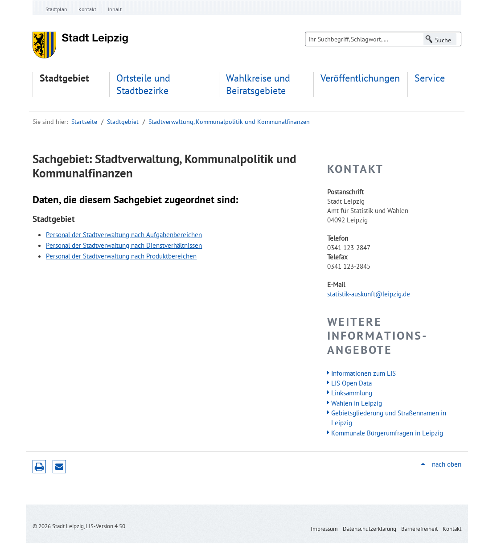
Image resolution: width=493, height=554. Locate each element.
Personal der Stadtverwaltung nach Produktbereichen (121, 255)
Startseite (84, 122)
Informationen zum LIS (363, 373)
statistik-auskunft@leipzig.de (368, 293)
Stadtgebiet (64, 78)
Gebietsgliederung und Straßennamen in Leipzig (388, 417)
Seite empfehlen (59, 466)
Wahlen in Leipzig (356, 402)
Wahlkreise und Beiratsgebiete (258, 84)
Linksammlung (351, 392)
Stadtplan (56, 9)
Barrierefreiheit (419, 529)
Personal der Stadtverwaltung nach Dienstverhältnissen (124, 245)
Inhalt (115, 9)
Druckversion (39, 466)
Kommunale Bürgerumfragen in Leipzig (387, 432)
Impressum (324, 529)
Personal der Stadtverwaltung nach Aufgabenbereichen (124, 234)
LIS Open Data (351, 382)
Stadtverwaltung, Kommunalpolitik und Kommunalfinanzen (229, 122)
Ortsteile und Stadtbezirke (143, 84)
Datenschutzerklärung (369, 529)
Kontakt (87, 9)
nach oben (446, 464)
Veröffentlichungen (360, 78)
